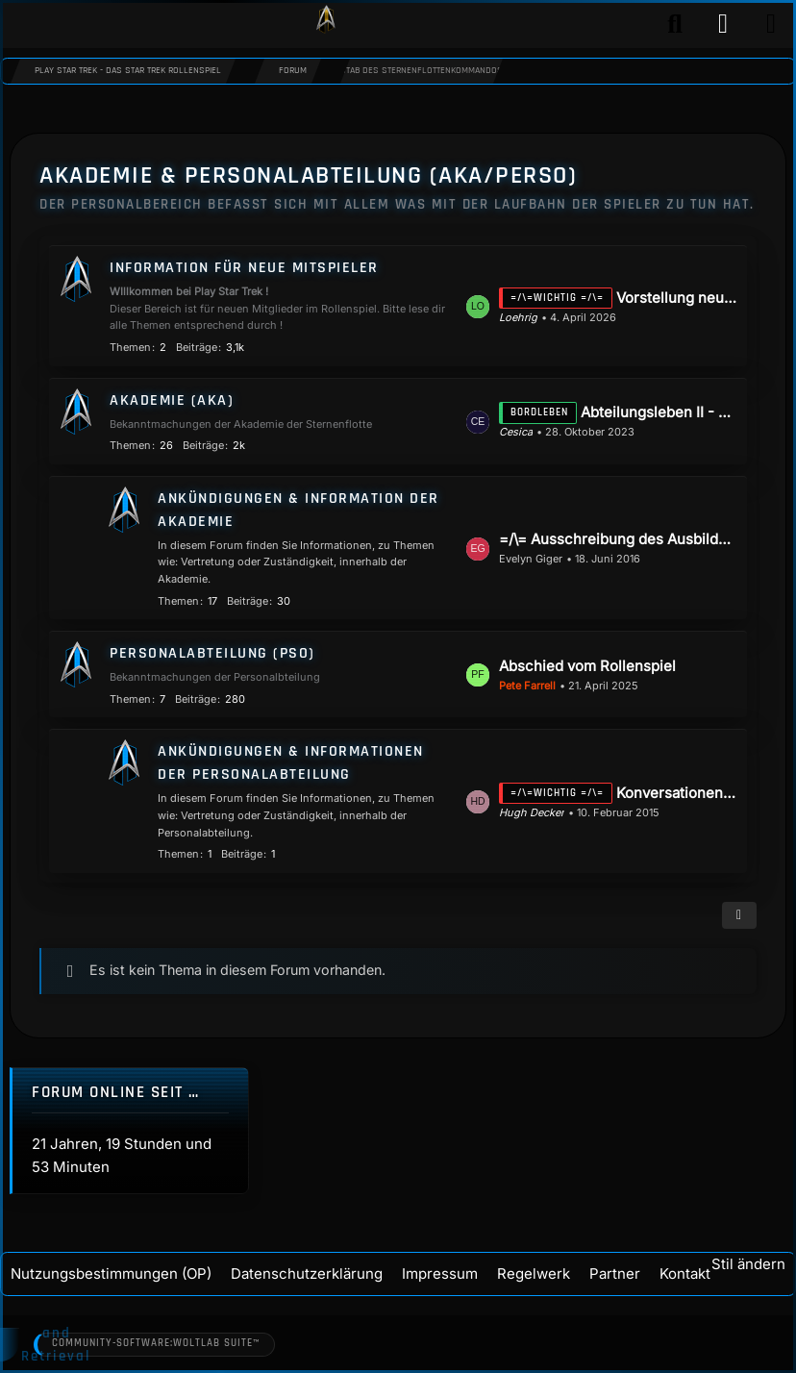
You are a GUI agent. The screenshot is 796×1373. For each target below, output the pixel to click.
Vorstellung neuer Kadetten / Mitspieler (676, 297)
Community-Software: (158, 1344)
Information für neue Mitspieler (244, 268)
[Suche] (675, 24)
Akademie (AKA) (172, 400)
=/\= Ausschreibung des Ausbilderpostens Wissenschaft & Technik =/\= (618, 539)
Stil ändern (748, 1264)
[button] (739, 915)
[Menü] (771, 24)
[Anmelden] (723, 24)
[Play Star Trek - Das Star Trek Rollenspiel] (325, 24)
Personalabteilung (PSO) (212, 653)
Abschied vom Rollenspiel (587, 666)
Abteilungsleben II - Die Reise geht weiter (659, 412)
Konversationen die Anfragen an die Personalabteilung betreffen (676, 793)
